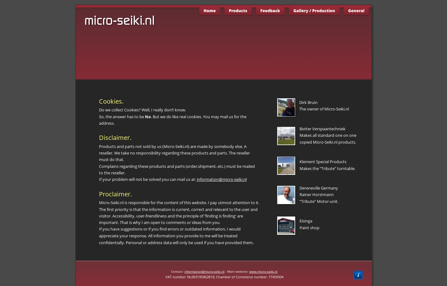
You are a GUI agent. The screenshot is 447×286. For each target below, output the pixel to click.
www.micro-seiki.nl (263, 271)
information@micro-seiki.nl (204, 271)
